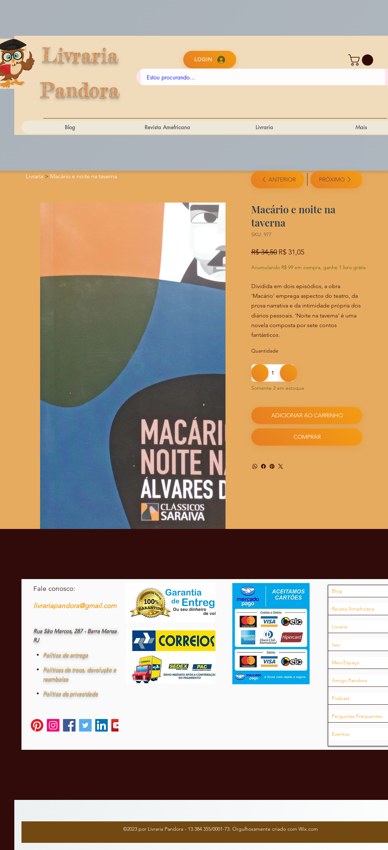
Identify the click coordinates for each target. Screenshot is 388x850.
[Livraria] (34, 176)
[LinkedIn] (101, 736)
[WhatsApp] (254, 466)
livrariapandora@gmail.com (74, 616)
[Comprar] (306, 437)
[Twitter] (280, 466)
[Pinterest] (272, 466)
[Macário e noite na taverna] (83, 176)
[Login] (209, 59)
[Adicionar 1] (288, 373)
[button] (362, 59)
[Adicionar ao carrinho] (306, 415)
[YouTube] (117, 736)
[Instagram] (53, 736)
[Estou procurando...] (263, 78)
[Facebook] (263, 466)
